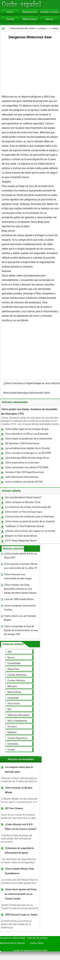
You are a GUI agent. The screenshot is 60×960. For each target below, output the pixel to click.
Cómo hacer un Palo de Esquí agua (23, 511)
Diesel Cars (13, 669)
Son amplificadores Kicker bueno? (23, 497)
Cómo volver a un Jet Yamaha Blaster (20, 618)
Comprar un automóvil (49, 12)
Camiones (12, 743)
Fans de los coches (37, 938)
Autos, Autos (37, 943)
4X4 (9, 651)
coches (42, 28)
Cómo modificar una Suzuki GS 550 (24, 481)
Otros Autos (13, 703)
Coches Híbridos (16, 680)
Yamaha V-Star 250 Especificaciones (24, 472)
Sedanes (11, 732)
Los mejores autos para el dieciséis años (19, 769)
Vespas (11, 749)
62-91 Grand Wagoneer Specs (21, 540)
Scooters (12, 726)
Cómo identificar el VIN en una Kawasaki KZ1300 (26, 434)
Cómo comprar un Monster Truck (22, 502)
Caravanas (13, 697)
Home (10, 12)
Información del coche (23, 28)
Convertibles (14, 663)
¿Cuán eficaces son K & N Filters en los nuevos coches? (20, 826)
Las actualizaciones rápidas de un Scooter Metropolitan (27, 449)
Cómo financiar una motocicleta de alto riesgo (18, 576)
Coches (10, 19)
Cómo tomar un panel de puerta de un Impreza (30, 521)
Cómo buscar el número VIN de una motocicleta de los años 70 (20, 566)
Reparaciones (30, 12)
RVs (9, 709)
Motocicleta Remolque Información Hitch (27, 392)
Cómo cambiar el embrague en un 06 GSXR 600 (28, 454)
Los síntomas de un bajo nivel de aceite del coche (28, 508)
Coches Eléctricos (17, 674)
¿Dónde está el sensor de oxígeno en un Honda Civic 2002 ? (30, 532)
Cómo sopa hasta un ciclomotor (22, 462)
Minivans (12, 686)
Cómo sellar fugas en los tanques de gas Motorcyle (26, 430)
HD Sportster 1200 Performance (22, 443)
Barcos (49, 19)
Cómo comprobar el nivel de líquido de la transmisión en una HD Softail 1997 (21, 630)
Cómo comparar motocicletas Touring (20, 607)
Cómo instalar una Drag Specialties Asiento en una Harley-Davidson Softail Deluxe (20, 588)
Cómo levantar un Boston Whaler (18, 790)
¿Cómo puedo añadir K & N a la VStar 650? (20, 555)
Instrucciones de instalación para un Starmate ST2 (29, 517)
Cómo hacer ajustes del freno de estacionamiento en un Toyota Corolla (21, 894)
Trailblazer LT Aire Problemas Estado (24, 526)
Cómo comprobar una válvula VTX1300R (26, 467)
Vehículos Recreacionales (21, 715)
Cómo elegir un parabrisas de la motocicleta (28, 438)
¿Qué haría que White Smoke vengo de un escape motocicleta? (27, 458)
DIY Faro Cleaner (14, 808)
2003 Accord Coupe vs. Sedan (21, 914)
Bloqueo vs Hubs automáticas (21, 535)
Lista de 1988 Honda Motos (19, 599)
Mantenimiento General (12, 943)
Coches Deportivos (17, 738)
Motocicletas (30, 19)
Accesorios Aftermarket (12, 938)
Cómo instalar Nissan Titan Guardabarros (19, 871)
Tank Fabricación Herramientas (21, 477)
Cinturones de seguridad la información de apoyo (19, 850)
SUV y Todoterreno (17, 720)
